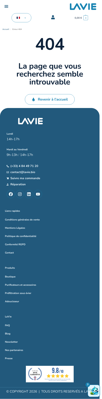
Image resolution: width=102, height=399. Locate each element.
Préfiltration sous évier (18, 293)
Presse (9, 358)
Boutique (10, 276)
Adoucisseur (12, 301)
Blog (7, 333)
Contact (9, 252)
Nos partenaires (14, 350)
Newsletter (11, 342)
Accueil (5, 29)
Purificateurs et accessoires (20, 285)
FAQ (7, 325)
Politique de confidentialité (20, 236)
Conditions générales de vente (22, 219)
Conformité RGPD (15, 244)
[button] (6, 6)
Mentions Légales (15, 228)
